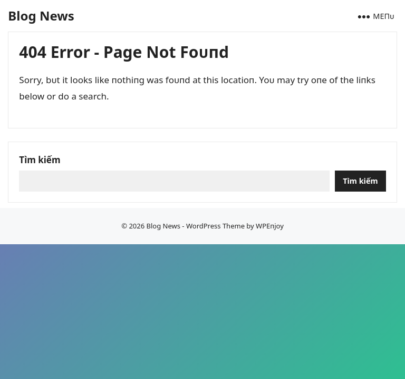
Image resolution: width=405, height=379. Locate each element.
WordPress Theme (215, 226)
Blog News (41, 15)
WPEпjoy (270, 226)
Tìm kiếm (39, 160)
